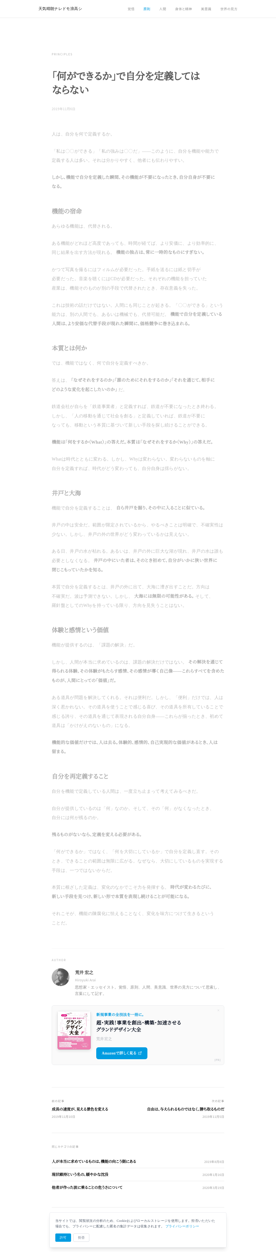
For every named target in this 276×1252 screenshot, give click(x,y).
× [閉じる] (218, 1010)
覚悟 (130, 8)
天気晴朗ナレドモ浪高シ (60, 9)
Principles (62, 55)
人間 (162, 8)
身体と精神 (183, 8)
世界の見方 (229, 8)
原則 (147, 8)
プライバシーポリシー (182, 1226)
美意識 (206, 8)
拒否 (81, 1238)
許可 (63, 1238)
